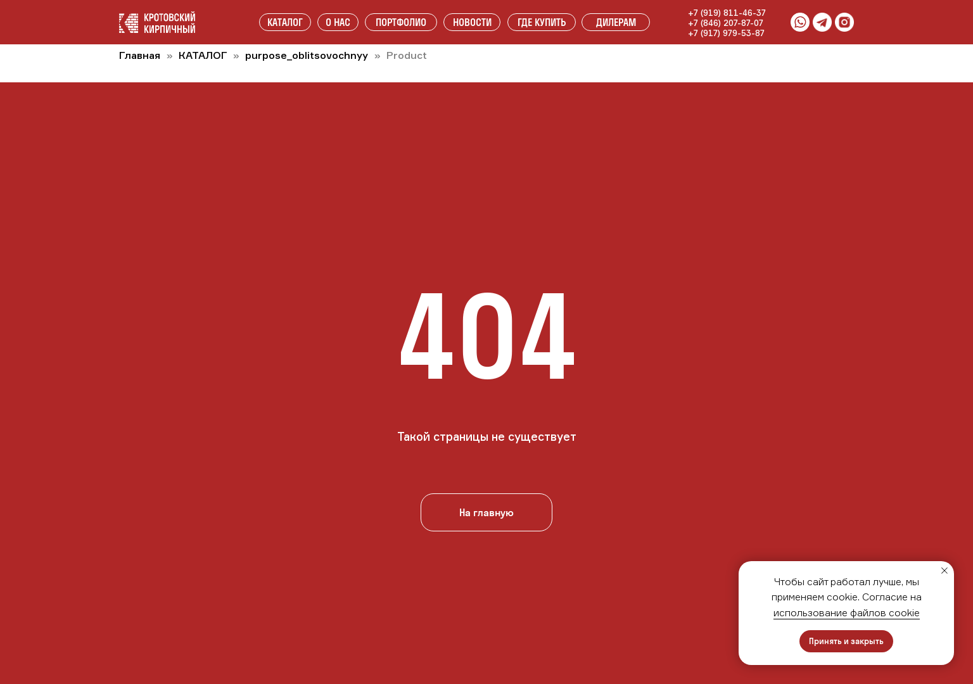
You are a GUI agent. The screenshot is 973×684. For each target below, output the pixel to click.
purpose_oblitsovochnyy (306, 55)
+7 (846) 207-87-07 (725, 23)
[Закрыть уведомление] (944, 570)
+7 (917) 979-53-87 (726, 33)
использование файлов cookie (846, 612)
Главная (139, 55)
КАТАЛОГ (204, 55)
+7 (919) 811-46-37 (727, 13)
